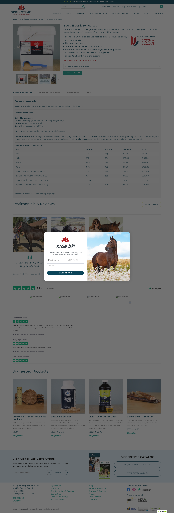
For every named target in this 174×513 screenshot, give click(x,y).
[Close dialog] (128, 234)
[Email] (65, 265)
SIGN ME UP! (65, 273)
